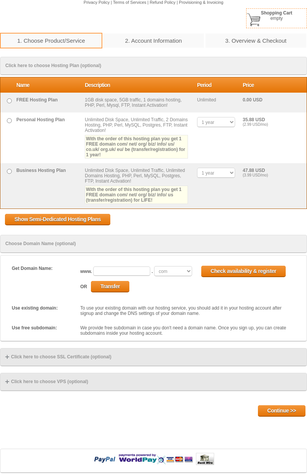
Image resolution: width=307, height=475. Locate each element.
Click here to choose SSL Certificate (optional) (58, 356)
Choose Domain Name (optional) (40, 243)
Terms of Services (129, 2)
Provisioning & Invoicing (201, 2)
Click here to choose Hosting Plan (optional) (53, 65)
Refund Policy (163, 2)
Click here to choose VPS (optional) (46, 381)
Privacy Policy (97, 2)
